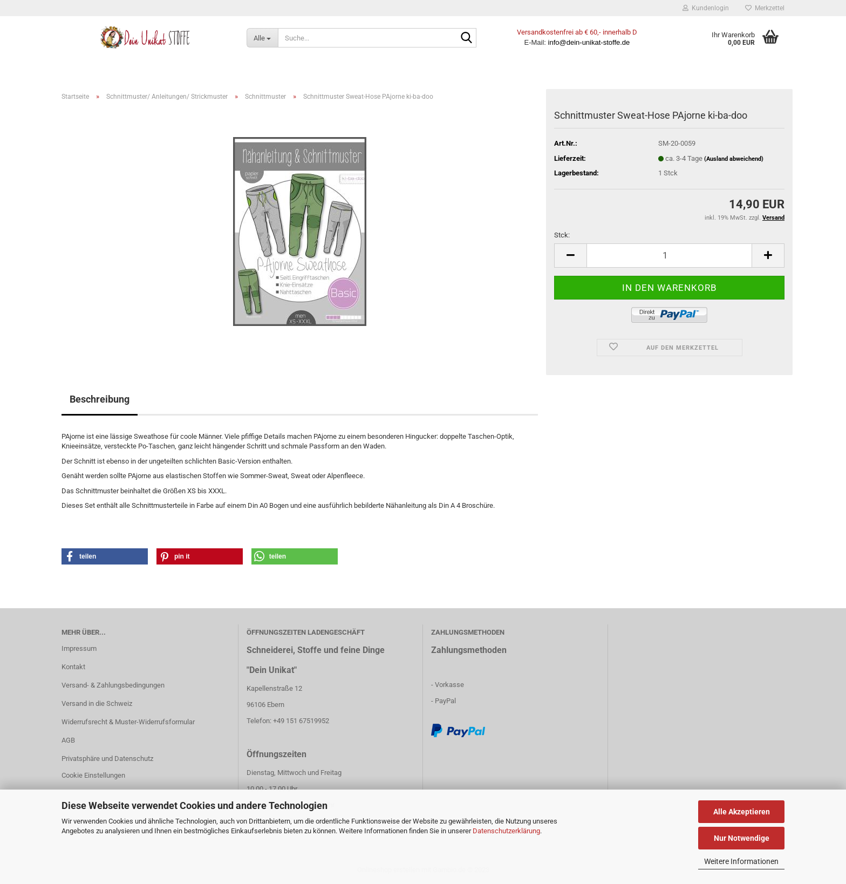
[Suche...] (262, 37)
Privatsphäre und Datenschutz (107, 758)
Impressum (79, 648)
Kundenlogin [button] (706, 8)
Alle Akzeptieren (741, 811)
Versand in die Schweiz (97, 703)
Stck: (562, 235)
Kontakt (73, 667)
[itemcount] (669, 255)
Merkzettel (764, 8)
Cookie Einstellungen (93, 775)
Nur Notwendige (741, 838)
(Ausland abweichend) (733, 158)
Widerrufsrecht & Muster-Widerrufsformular (128, 722)
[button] (105, 556)
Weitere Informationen (741, 861)
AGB (68, 740)
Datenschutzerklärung (506, 831)
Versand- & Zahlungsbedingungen (113, 685)
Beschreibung (99, 399)
